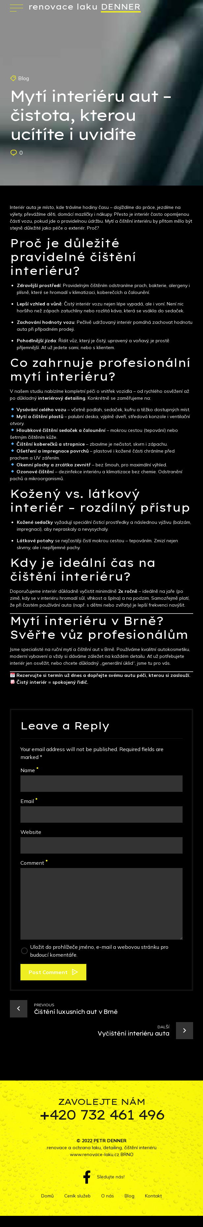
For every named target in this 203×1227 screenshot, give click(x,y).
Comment (33, 862)
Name (29, 770)
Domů (47, 1196)
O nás (107, 1196)
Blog (23, 78)
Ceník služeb (77, 1196)
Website (30, 832)
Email (28, 801)
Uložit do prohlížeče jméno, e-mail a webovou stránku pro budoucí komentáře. (99, 951)
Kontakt (153, 1196)
